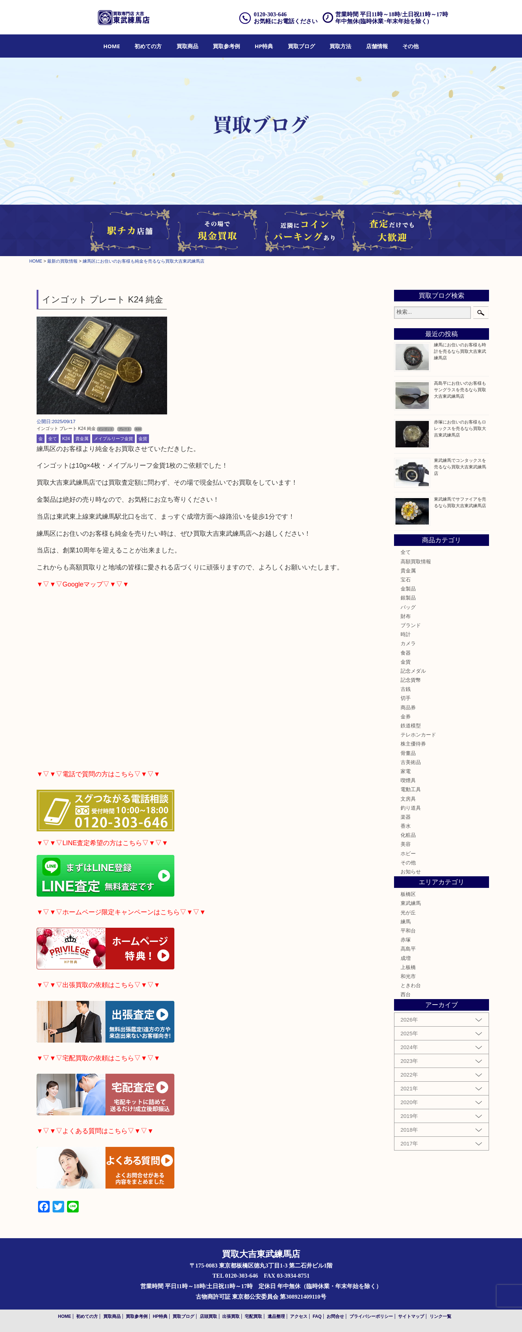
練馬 (406, 921)
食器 (406, 653)
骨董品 (408, 753)
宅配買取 (253, 1316)
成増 (406, 958)
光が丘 (408, 912)
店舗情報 (377, 46)
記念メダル (413, 671)
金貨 (142, 438)
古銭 (406, 689)
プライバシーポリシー (371, 1316)
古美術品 (411, 762)
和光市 (408, 976)
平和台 (408, 931)
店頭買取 (208, 1316)
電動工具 (411, 789)
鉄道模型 (411, 725)
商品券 (408, 707)
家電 (406, 771)
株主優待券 (413, 744)
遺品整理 (276, 1316)
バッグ (408, 607)
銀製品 (408, 598)
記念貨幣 (411, 680)
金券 (406, 716)
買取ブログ (301, 46)
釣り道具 (411, 808)
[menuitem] (111, 46)
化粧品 (408, 835)
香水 (406, 826)
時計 (406, 634)
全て (52, 438)
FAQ (317, 1316)
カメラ (408, 643)
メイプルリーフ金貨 (113, 438)
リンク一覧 (440, 1316)
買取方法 (340, 46)
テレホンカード (418, 735)
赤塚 (406, 940)
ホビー (408, 853)
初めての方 (148, 46)
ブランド (411, 625)
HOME (111, 46)
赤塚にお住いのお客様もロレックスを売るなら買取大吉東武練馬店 (460, 428)
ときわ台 (411, 985)
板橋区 (408, 894)
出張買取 (231, 1316)
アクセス (298, 1316)
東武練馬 (411, 903)
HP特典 (264, 46)
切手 (406, 698)
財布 (406, 616)
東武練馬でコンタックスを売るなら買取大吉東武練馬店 (460, 467)
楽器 (406, 817)
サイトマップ (411, 1316)
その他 (410, 46)
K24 (66, 438)
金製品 (408, 589)
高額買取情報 (416, 561)
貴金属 (81, 438)
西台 (406, 994)
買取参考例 (226, 46)
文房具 (408, 799)
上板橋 (408, 967)
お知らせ (411, 871)
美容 (406, 844)
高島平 (408, 949)
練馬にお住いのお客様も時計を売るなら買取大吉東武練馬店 (460, 351)
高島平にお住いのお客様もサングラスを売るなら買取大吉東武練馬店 (460, 390)
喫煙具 (408, 780)
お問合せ (335, 1316)
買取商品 (187, 46)
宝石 (406, 580)
